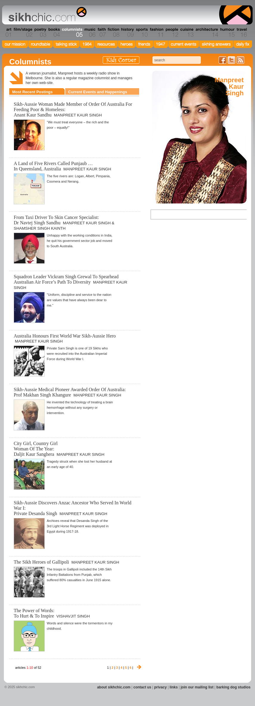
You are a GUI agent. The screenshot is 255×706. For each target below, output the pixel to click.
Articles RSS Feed (240, 60)
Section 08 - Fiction (113, 32)
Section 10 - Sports (141, 32)
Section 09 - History (127, 32)
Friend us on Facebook (222, 60)
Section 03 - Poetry (39, 32)
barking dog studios (233, 687)
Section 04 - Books (53, 32)
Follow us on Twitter (231, 60)
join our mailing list (197, 687)
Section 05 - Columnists (71, 32)
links (174, 687)
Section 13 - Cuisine (186, 32)
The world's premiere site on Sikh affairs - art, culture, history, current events (46, 14)
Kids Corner (121, 60)
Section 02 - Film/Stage (22, 32)
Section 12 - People (171, 32)
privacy (160, 687)
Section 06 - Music (89, 32)
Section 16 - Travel (241, 32)
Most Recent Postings (32, 92)
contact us (142, 687)
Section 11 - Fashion (156, 32)
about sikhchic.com (113, 687)
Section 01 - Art (7, 32)
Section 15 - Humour (227, 32)
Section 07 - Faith (101, 32)
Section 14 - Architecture (206, 32)
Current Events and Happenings (97, 92)
